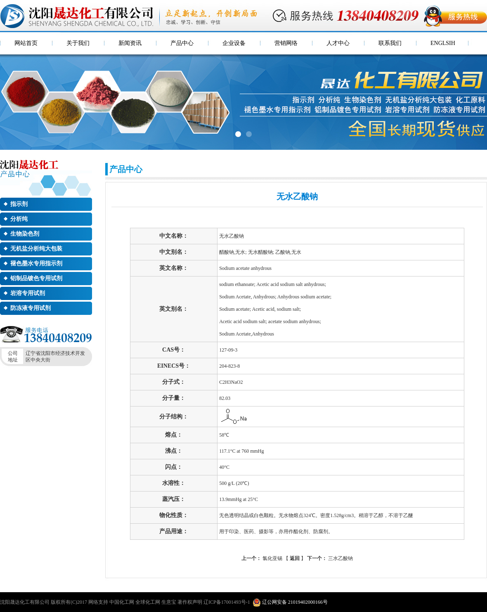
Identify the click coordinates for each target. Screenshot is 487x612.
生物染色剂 (24, 234)
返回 (294, 558)
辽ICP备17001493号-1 (226, 602)
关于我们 (78, 43)
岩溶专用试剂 (27, 293)
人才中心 (338, 43)
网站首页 (26, 43)
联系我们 (390, 43)
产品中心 (182, 43)
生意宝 (168, 602)
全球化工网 (147, 602)
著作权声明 (189, 602)
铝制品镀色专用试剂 (36, 278)
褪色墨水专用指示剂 (36, 263)
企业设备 (234, 43)
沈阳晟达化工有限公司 (25, 602)
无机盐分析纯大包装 (36, 249)
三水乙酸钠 (330, 558)
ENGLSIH (442, 43)
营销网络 (286, 43)
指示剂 (19, 204)
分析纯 (19, 219)
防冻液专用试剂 (30, 308)
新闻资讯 (130, 43)
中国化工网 (121, 602)
